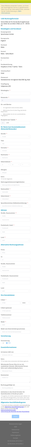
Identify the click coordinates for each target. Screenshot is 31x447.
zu (2, 257)
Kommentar (5, 375)
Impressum (15, 432)
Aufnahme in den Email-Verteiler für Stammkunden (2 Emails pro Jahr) (13, 393)
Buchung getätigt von (8, 385)
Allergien (4, 170)
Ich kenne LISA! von (7, 352)
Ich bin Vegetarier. (7, 179)
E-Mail (3, 300)
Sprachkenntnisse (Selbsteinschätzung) (14, 203)
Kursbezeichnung (6, 64)
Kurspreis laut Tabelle (8, 120)
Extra (3, 177)
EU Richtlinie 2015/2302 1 (15, 441)
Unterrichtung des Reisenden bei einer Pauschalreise (15, 411)
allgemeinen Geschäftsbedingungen (14, 407)
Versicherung (5, 341)
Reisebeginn (5, 90)
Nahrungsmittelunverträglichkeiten (13, 182)
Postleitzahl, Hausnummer (10, 276)
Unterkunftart (5, 71)
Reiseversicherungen (15, 424)
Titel (2, 141)
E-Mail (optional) (6, 308)
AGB (15, 427)
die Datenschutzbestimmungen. (9, 409)
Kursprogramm (6, 32)
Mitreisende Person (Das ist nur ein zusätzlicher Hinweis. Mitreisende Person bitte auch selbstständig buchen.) (14, 366)
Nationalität (5, 189)
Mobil (3, 322)
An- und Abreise (6, 104)
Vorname (4, 148)
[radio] (12, 107)
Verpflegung (5, 84)
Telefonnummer (6, 315)
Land (2, 237)
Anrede (3, 134)
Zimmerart (4, 77)
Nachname (4, 155)
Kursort (3, 51)
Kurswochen (5, 58)
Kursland (4, 45)
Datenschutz (15, 429)
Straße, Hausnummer (8, 213)
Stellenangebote (15, 435)
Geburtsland (5, 196)
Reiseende (4, 97)
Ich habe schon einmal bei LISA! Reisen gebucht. (15, 361)
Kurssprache (5, 38)
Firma (3, 250)
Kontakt (15, 438)
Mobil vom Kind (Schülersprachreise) (13, 329)
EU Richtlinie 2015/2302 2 (15, 444)
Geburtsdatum (6, 162)
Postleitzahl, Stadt (7, 225)
